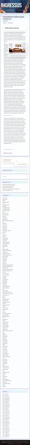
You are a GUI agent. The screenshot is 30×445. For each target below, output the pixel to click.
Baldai (3, 212)
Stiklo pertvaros (4, 336)
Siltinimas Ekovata (5, 322)
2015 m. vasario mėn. (5, 426)
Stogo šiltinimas (4, 342)
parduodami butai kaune (6, 302)
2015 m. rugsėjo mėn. (5, 416)
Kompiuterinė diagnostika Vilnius (7, 266)
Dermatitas (4, 232)
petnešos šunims (5, 307)
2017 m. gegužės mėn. (6, 398)
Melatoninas (4, 283)
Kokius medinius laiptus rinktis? (7, 187)
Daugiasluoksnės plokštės (6, 230)
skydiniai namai (4, 329)
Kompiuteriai (4, 263)
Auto (3, 203)
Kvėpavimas (4, 276)
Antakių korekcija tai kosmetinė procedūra (7, 160)
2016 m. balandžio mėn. (6, 406)
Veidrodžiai (4, 373)
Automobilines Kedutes (6, 207)
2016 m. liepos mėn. (5, 402)
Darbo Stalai (4, 229)
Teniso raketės (4, 349)
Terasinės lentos (5, 350)
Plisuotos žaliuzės (5, 309)
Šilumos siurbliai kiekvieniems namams (8, 184)
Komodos (4, 262)
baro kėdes (4, 216)
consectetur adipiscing (15, 442)
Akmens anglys (4, 199)
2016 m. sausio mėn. (5, 411)
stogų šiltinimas (4, 343)
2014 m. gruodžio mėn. (6, 429)
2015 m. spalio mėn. (5, 415)
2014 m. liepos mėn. (5, 436)
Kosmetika (4, 272)
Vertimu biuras (4, 376)
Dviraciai (3, 236)
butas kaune (4, 226)
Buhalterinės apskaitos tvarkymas (7, 220)
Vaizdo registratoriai (5, 366)
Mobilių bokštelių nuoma (6, 286)
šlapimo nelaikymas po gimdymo (7, 330)
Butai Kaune (4, 223)
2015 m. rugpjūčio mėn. (6, 418)
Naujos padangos (5, 290)
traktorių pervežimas (5, 353)
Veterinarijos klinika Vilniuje (6, 380)
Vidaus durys (4, 382)
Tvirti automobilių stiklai (22, 164)
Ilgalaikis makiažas (5, 249)
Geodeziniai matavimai (6, 242)
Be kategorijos (4, 217)
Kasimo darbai (4, 257)
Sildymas (3, 320)
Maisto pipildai (4, 280)
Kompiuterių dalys (5, 267)
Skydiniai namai (4, 327)
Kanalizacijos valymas (5, 253)
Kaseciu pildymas (5, 256)
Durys (3, 233)
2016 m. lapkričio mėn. (6, 401)
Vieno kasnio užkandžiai (6, 383)
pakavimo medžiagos (5, 299)
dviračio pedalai (4, 237)
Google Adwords (5, 246)
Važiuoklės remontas (5, 372)
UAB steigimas (4, 360)
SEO (3, 317)
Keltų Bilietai (4, 260)
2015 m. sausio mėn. (5, 428)
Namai (3, 289)
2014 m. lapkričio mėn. (6, 431)
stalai (3, 332)
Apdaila (3, 200)
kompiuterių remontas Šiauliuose (7, 269)
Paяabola (14, 443)
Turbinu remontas (5, 355)
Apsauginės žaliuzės (5, 202)
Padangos (4, 297)
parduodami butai (5, 300)
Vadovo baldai (4, 363)
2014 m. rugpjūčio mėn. (6, 435)
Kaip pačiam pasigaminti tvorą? (7, 190)
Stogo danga (4, 339)
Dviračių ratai (4, 240)
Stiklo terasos (4, 337)
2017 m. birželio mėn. (5, 396)
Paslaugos (4, 303)
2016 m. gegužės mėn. (6, 405)
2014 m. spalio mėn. (5, 432)
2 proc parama (4, 197)
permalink (10, 153)
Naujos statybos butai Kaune (7, 292)
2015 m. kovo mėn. (5, 425)
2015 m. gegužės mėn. (6, 422)
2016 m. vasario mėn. (5, 409)
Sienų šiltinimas (4, 319)
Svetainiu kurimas (5, 346)
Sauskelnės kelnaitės (5, 316)
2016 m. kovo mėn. (5, 408)
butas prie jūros (4, 227)
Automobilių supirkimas (6, 210)
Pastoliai (3, 306)
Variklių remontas (5, 369)
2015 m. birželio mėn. (5, 421)
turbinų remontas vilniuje (6, 356)
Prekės (3, 310)
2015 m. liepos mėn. (5, 419)
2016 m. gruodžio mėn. (6, 399)
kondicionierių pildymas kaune (7, 270)
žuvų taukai (4, 386)
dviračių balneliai (5, 239)
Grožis (3, 247)
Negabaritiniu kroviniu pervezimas (7, 293)
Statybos (3, 333)
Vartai (3, 370)
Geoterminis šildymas (5, 243)
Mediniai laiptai (4, 282)
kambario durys (4, 252)
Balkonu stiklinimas (5, 213)
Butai (3, 222)
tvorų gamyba (4, 359)
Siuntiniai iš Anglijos (5, 326)
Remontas (4, 312)
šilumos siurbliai (5, 323)
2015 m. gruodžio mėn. (6, 412)
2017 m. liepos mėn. (5, 395)
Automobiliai (4, 206)
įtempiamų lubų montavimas (6, 250)
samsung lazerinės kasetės (6, 313)
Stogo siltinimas (4, 340)
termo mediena (4, 352)
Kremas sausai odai (5, 273)
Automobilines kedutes (6, 209)
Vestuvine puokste (5, 379)
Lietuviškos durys (5, 279)
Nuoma (3, 296)
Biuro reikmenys (5, 219)
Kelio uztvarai (4, 259)
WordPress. (19, 443)
